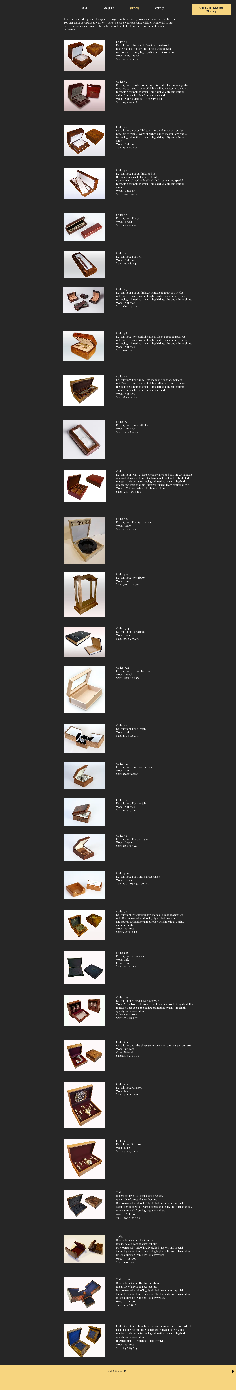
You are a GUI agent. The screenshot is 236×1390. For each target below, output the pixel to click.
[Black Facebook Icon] (233, 1371)
